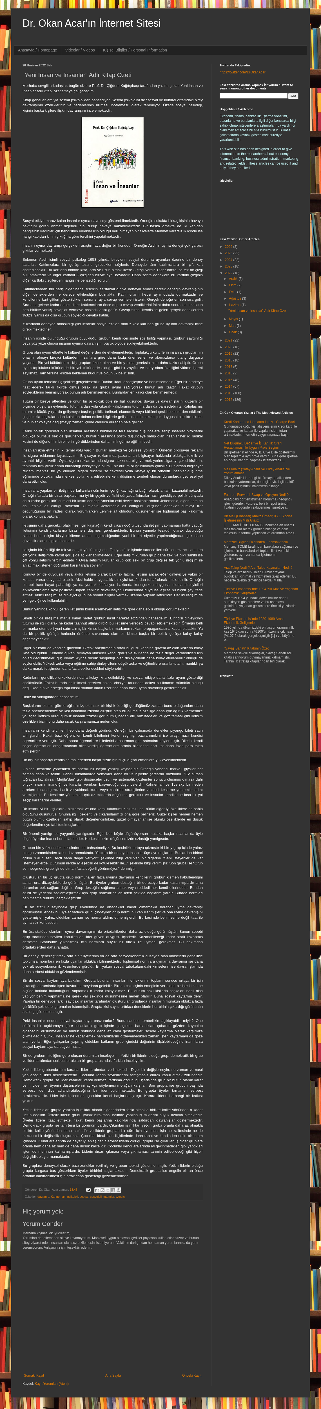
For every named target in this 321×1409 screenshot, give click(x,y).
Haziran (235, 305)
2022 (229, 273)
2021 (229, 340)
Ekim (233, 285)
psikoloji (72, 1196)
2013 (229, 393)
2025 (229, 253)
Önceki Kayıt (191, 1375)
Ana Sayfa (113, 1375)
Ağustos (235, 298)
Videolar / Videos (80, 50)
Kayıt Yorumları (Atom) (52, 1384)
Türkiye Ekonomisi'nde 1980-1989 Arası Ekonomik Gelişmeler (254, 621)
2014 (229, 386)
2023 (229, 266)
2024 (229, 260)
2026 (229, 247)
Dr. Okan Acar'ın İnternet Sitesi (92, 23)
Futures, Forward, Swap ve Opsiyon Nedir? (256, 495)
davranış (43, 1196)
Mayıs (234, 319)
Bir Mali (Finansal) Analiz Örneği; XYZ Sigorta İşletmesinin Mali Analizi (258, 518)
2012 (229, 400)
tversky (121, 1196)
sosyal (84, 1196)
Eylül (233, 292)
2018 (229, 360)
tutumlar (108, 1196)
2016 (229, 373)
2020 (229, 347)
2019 (229, 354)
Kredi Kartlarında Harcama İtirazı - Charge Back (260, 422)
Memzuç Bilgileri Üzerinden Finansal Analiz (256, 542)
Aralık (233, 279)
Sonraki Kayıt (34, 1375)
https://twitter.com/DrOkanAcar (243, 72)
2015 (229, 380)
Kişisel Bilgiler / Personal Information (135, 50)
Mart (233, 326)
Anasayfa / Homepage (37, 50)
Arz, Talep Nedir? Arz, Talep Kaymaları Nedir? (258, 568)
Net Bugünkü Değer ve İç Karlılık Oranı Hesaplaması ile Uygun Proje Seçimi (253, 445)
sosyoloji (96, 1196)
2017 (229, 367)
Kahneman (58, 1196)
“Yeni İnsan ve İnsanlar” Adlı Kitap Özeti (257, 311)
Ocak (233, 332)
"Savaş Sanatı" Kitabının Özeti (246, 648)
